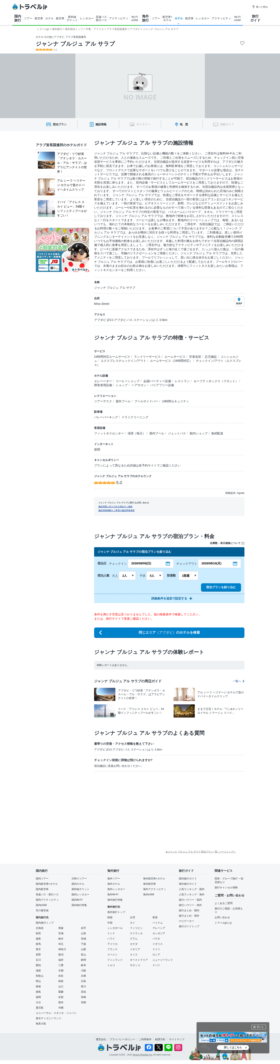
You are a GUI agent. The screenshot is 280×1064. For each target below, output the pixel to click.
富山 (83, 954)
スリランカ (136, 933)
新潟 (60, 954)
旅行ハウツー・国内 (190, 899)
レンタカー (87, 18)
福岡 (38, 997)
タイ (132, 922)
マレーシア (158, 928)
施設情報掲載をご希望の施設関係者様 (116, 510)
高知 (83, 991)
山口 (60, 986)
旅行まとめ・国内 (189, 910)
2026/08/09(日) (141, 563)
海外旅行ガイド (188, 883)
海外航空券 (149, 883)
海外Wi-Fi (112, 894)
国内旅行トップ (45, 922)
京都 (60, 970)
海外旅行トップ (116, 912)
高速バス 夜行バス (101, 18)
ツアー (28, 18)
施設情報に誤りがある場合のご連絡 (115, 506)
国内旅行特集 (79, 905)
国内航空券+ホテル (47, 883)
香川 (83, 986)
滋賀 (38, 970)
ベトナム (157, 922)
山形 (83, 933)
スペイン (112, 954)
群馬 (38, 943)
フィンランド (115, 959)
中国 (109, 922)
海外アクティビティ (154, 889)
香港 (155, 917)
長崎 (83, 997)
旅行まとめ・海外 (189, 915)
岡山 (38, 981)
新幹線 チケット (72, 18)
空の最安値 (42, 910)
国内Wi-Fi (77, 899)
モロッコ (135, 965)
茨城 (83, 938)
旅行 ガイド (255, 18)
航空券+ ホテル (167, 18)
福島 (38, 938)
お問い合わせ (222, 917)
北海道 (39, 928)
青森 (60, 928)
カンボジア (158, 933)
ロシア (156, 954)
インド (111, 933)
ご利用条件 (145, 1039)
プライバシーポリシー (122, 1039)
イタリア (135, 949)
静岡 (83, 959)
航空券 (39, 18)
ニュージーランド (162, 959)
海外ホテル (113, 883)
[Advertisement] (120, 806)
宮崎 (83, 1002)
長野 (38, 954)
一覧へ (238, 681)
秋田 (38, 933)
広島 (83, 981)
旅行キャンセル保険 (226, 887)
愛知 (38, 965)
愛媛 (60, 991)
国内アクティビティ (47, 899)
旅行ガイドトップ (189, 926)
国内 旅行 (17, 18)
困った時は (260, 6)
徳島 (38, 991)
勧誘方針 (160, 1039)
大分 (38, 1002)
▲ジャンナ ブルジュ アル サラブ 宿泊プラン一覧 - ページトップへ (201, 851)
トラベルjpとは (223, 922)
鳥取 (60, 981)
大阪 (83, 970)
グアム (134, 938)
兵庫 (83, 975)
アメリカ (112, 943)
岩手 (83, 928)
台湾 (132, 917)
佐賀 (60, 997)
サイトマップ (176, 1039)
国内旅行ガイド (188, 878)
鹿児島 (39, 1007)
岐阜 (83, 965)
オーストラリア (139, 959)
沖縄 (60, 1007)
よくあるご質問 (224, 903)
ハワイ (111, 938)
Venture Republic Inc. (142, 1055)
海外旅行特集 (115, 899)
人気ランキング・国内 (191, 889)
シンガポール (115, 928)
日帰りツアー (79, 878)
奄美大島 (41, 1023)
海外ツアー (113, 878)
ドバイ (156, 965)
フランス (112, 949)
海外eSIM (148, 894)
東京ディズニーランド (48, 1018)
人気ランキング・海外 (191, 894)
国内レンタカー (80, 894)
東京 (38, 949)
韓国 (109, 917)
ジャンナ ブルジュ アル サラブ (75, 44)
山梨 (83, 949)
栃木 (60, 938)
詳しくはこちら (233, 1047)
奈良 (60, 975)
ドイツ (156, 949)
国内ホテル (78, 883)
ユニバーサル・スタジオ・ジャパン (56, 1013)
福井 (60, 959)
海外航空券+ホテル (154, 878)
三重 (60, 965)
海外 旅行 (145, 18)
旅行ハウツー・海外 (190, 905)
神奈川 (62, 949)
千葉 (83, 943)
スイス (134, 954)
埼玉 (60, 943)
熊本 (60, 1002)
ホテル (49, 18)
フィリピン (136, 928)
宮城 (60, 933)
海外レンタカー (116, 889)
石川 (38, 959)
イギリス (157, 943)
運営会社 (101, 1039)
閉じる (260, 1027)
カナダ (134, 943)
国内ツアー (42, 878)
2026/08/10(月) (211, 563)
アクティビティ (118, 18)
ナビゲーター (186, 921)
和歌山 (39, 975)
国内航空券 (42, 889)
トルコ (111, 965)
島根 (38, 986)
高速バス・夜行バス (47, 894)
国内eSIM (41, 905)
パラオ (156, 938)
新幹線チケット (80, 889)
